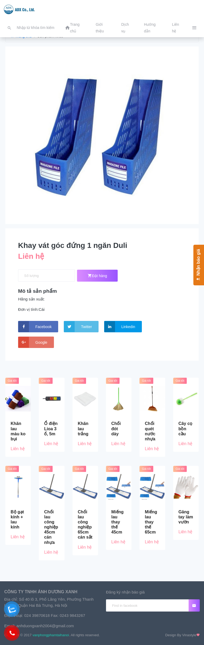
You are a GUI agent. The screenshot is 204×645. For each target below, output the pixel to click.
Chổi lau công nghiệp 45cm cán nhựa (51, 527)
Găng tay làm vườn (185, 517)
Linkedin (119, 326)
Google (32, 342)
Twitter (78, 326)
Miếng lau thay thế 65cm (151, 522)
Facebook (35, 326)
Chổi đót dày (116, 428)
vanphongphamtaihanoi (51, 635)
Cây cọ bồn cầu (185, 428)
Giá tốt (12, 380)
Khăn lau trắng (83, 428)
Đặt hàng (97, 275)
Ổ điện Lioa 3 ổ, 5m (50, 428)
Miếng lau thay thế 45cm (117, 522)
